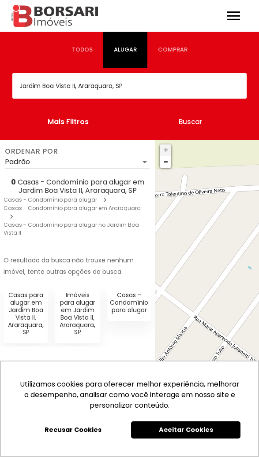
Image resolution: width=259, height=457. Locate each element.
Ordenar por (31, 151)
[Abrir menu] (233, 16)
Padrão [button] (17, 162)
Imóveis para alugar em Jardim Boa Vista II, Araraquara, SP (77, 313)
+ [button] (165, 149)
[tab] (82, 50)
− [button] (166, 161)
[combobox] (129, 86)
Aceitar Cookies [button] (186, 429)
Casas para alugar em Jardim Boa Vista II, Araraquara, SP (26, 313)
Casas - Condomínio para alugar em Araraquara (72, 208)
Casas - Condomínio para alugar (50, 199)
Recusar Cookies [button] (73, 429)
